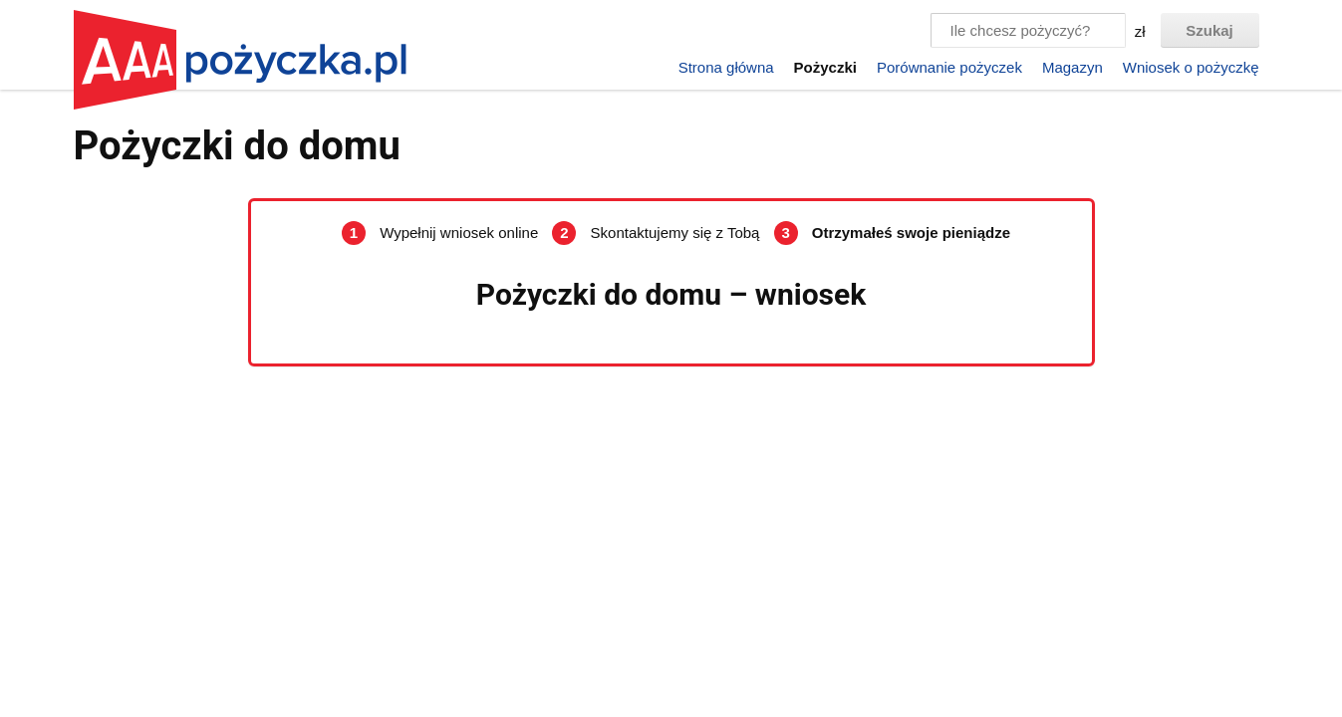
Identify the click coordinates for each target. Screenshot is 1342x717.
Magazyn (1072, 67)
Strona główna (726, 67)
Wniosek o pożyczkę (1191, 67)
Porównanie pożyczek (949, 67)
